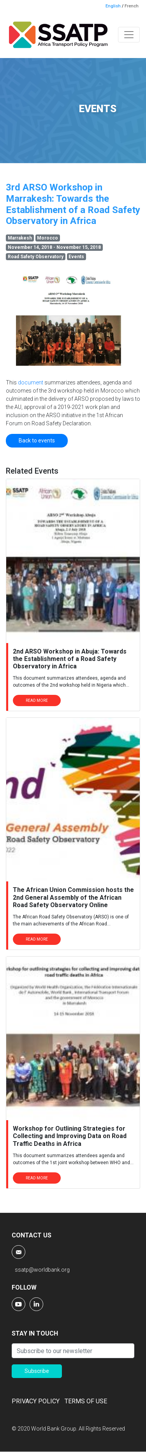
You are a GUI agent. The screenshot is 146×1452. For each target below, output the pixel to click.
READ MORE (37, 700)
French (132, 6)
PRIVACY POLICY (36, 1401)
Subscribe (37, 1371)
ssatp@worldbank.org (42, 1270)
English (113, 6)
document (31, 382)
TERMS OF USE (86, 1401)
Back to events (37, 440)
